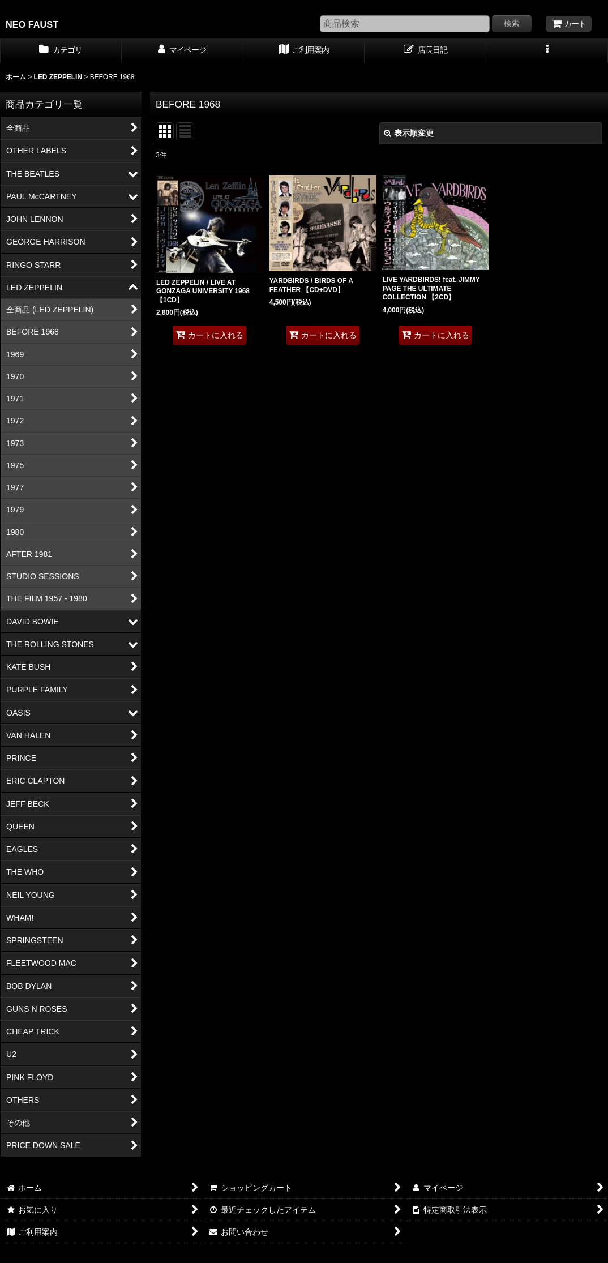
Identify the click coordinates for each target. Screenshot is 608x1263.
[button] (547, 50)
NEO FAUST (32, 24)
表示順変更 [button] (409, 133)
